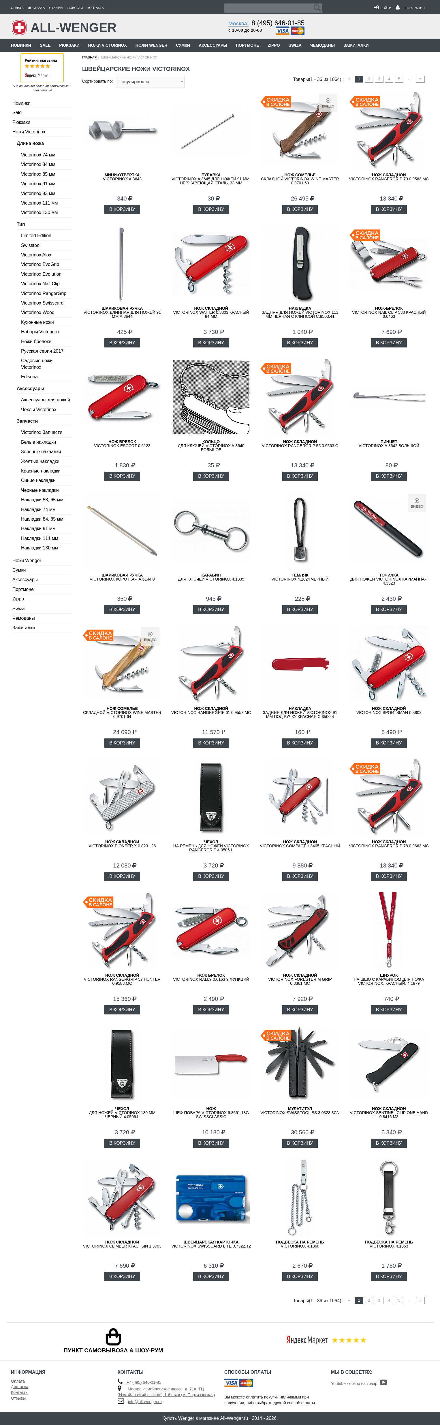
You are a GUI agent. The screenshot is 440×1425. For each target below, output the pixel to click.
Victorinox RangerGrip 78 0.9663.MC (389, 844)
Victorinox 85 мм (38, 174)
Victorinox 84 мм (38, 164)
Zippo (274, 45)
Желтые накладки (40, 461)
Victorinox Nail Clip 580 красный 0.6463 (389, 312)
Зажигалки (355, 45)
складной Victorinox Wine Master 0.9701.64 (122, 712)
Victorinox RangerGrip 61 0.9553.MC (211, 710)
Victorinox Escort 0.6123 (122, 443)
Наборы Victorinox (40, 331)
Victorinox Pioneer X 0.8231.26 (122, 844)
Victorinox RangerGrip (43, 293)
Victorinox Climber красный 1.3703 (122, 1244)
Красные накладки (41, 470)
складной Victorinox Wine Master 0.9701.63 (300, 179)
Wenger (186, 1418)
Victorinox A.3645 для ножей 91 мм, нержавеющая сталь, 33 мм (211, 179)
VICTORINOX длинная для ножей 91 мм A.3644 (122, 312)
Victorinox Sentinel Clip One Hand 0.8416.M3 (389, 1112)
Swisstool (31, 245)
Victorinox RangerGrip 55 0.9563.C (300, 443)
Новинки (21, 45)
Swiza (295, 45)
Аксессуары (213, 45)
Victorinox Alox (36, 254)
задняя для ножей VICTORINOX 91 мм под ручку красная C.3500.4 (300, 712)
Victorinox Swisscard (42, 303)
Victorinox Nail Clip (40, 283)
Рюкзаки (69, 45)
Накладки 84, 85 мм (42, 519)
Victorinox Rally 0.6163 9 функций (211, 977)
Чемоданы (322, 45)
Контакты (95, 8)
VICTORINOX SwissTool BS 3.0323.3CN (299, 1110)
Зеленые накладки (41, 451)
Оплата (17, 8)
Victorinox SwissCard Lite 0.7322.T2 (211, 1244)
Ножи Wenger (151, 45)
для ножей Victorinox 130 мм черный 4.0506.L (122, 1112)
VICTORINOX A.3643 (122, 177)
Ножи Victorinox (107, 45)
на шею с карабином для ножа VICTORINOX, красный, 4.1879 (389, 979)
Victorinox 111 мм (39, 203)
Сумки (183, 45)
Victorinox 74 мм (38, 154)
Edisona (29, 376)
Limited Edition (36, 235)
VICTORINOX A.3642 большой (389, 443)
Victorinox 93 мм (38, 193)
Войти (382, 8)
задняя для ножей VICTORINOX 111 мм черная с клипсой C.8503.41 (300, 312)
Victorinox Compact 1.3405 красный (300, 844)
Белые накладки (38, 442)
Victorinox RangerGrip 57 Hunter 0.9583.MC (122, 979)
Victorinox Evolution (41, 274)
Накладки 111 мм (39, 538)
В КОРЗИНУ (122, 209)
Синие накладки (38, 480)
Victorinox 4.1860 (300, 1244)
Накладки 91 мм (38, 528)
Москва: (238, 23)
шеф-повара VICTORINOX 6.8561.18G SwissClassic (211, 1112)
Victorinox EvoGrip (40, 264)
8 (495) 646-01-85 (277, 23)
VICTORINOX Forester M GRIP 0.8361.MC (300, 979)
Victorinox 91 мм (38, 183)
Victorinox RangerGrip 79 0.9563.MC (389, 177)
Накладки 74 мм (38, 509)
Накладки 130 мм (39, 547)
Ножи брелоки (36, 341)
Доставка (36, 8)
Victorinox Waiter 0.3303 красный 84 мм (211, 312)
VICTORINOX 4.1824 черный (299, 577)
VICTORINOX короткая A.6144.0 (122, 577)
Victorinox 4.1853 (389, 1244)
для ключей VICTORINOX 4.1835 (211, 577)
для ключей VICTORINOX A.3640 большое (211, 445)
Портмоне (247, 45)
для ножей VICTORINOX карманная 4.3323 (389, 579)
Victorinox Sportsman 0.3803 (389, 710)
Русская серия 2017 (42, 351)
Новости (75, 8)
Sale (45, 45)
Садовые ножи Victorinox (36, 363)
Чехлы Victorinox (38, 409)
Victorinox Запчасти (41, 432)
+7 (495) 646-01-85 (144, 1382)
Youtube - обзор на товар (359, 1383)
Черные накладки (40, 490)
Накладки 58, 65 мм (42, 499)
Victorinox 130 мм (39, 212)
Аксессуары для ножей (45, 399)
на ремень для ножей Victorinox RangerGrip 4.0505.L (211, 846)
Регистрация (410, 8)
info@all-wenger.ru (145, 1401)
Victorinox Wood (37, 312)
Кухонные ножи (37, 322)
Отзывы (56, 8)
